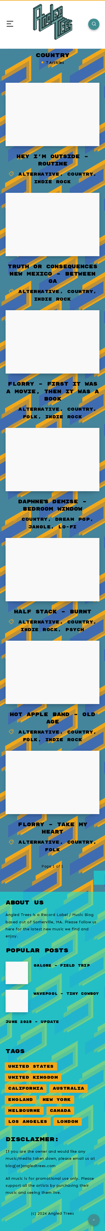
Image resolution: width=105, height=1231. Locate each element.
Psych (74, 630)
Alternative (39, 174)
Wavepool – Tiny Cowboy (66, 994)
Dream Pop (72, 519)
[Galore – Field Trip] (17, 973)
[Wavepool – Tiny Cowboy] (17, 1001)
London (67, 1121)
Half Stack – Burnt (52, 612)
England (20, 1099)
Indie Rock (52, 182)
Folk (30, 417)
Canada (60, 1110)
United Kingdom (33, 1077)
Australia (68, 1088)
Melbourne (24, 1110)
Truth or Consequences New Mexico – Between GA (52, 274)
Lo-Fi (67, 527)
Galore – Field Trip (62, 966)
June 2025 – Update (32, 1022)
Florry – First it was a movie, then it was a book (52, 391)
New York (57, 1099)
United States (31, 1066)
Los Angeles (27, 1121)
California (25, 1088)
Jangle (39, 527)
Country (80, 174)
